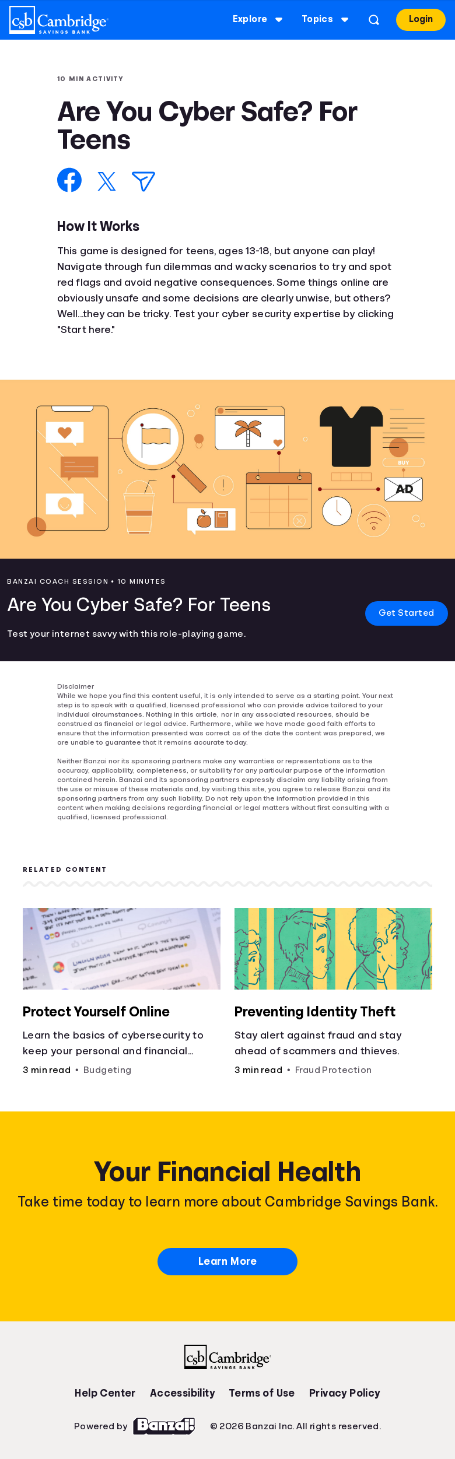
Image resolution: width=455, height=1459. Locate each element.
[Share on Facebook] (69, 179)
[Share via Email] (143, 181)
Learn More (227, 1261)
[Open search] (373, 19)
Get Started (406, 613)
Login (420, 19)
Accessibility (182, 1393)
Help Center (105, 1393)
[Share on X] (107, 181)
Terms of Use (262, 1393)
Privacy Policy (344, 1393)
